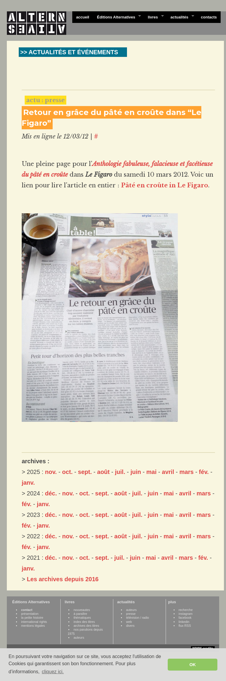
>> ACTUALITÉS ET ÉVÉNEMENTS (69, 52)
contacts (209, 17)
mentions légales (33, 625)
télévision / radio (137, 617)
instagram (186, 613)
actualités (180, 16)
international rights (34, 622)
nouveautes (81, 610)
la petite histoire (32, 617)
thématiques (82, 617)
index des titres (84, 622)
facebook (185, 617)
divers (130, 625)
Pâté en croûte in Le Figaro (164, 185)
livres (154, 16)
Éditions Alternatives (117, 16)
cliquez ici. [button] (53, 671)
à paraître (80, 613)
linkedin (184, 622)
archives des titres (86, 625)
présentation (30, 613)
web (129, 622)
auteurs (78, 637)
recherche (186, 610)
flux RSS (185, 625)
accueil (82, 17)
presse (131, 613)
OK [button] (192, 664)
